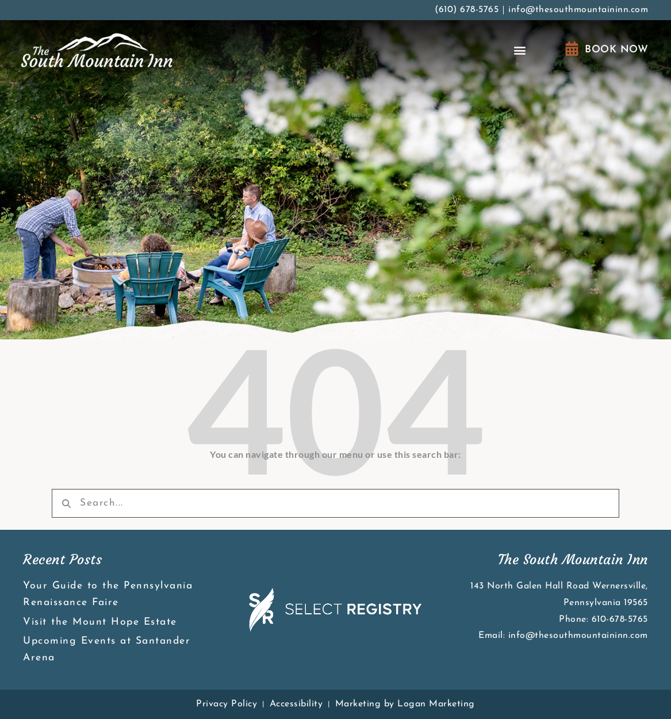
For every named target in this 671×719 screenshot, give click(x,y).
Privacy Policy (226, 704)
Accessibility (296, 704)
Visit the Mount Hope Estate (100, 622)
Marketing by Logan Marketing (405, 704)
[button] (521, 50)
